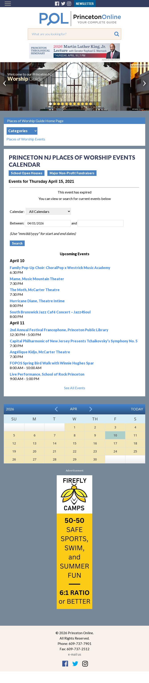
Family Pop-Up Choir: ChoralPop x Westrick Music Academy (60, 267)
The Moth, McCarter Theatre (35, 290)
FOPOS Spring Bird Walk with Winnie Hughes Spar (52, 363)
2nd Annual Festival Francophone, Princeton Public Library (59, 330)
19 (14, 451)
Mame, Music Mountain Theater (37, 279)
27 (34, 459)
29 (74, 459)
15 (74, 443)
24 (115, 451)
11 (135, 435)
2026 (10, 409)
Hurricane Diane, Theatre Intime (37, 301)
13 (34, 443)
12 (14, 443)
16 (95, 443)
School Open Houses (26, 173)
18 (135, 443)
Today (137, 409)
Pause (97, 104)
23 (95, 451)
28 (54, 459)
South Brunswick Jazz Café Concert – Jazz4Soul (50, 312)
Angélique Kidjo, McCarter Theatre (40, 352)
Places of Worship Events (25, 139)
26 (14, 459)
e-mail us (74, 654)
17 (115, 443)
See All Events (74, 388)
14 (54, 443)
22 (74, 451)
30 (95, 459)
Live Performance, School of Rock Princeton (47, 374)
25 (135, 451)
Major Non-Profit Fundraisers (72, 173)
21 (54, 451)
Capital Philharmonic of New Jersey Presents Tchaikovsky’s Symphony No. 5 (73, 341)
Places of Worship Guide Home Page (35, 121)
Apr (73, 409)
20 (34, 451)
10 (115, 435)
